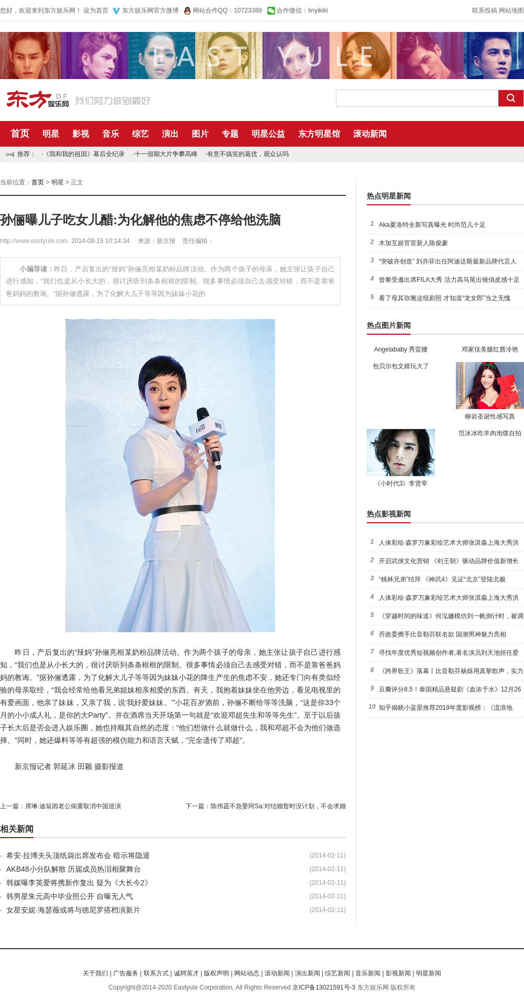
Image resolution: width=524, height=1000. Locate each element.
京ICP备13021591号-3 (323, 987)
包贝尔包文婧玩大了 (401, 366)
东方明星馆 (319, 133)
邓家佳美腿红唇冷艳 (490, 349)
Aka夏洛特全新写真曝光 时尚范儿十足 (432, 224)
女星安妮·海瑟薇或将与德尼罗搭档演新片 (73, 910)
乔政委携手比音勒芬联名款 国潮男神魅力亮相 (442, 634)
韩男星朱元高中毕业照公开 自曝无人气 (69, 896)
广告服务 (125, 973)
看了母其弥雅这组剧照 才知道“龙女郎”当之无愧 (444, 298)
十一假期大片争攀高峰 (166, 154)
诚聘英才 (186, 973)
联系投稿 (484, 10)
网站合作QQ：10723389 (227, 10)
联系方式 (156, 973)
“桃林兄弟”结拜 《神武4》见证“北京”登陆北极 (442, 579)
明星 (50, 133)
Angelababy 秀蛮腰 (401, 349)
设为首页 (95, 10)
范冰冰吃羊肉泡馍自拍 (489, 433)
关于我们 (95, 973)
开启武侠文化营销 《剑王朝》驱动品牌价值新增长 (449, 561)
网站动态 (246, 973)
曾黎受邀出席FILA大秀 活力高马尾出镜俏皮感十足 (449, 279)
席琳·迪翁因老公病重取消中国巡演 (73, 806)
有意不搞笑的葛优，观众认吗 (248, 154)
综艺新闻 (337, 973)
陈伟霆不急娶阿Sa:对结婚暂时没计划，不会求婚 (278, 806)
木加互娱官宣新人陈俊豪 (413, 243)
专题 (230, 133)
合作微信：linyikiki (302, 10)
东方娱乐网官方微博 (150, 10)
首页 (19, 133)
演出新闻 (307, 973)
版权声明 (216, 973)
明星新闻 (428, 973)
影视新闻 (398, 973)
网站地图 (511, 10)
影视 (80, 133)
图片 (200, 133)
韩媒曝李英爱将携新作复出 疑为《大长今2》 (79, 882)
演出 (170, 133)
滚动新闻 (370, 133)
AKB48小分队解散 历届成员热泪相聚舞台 (73, 869)
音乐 (110, 133)
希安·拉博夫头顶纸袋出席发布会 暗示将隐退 (78, 855)
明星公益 (268, 133)
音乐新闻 (367, 973)
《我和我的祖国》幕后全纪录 (84, 154)
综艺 (140, 133)
